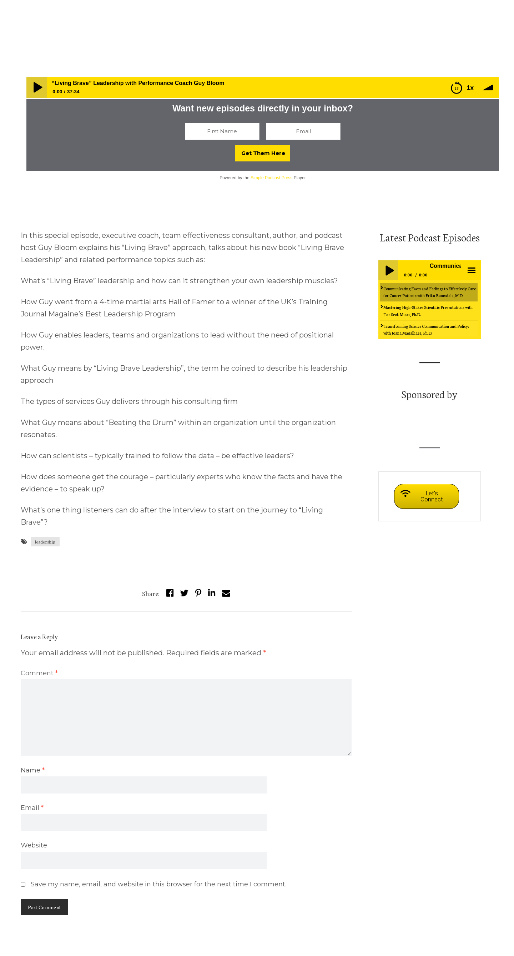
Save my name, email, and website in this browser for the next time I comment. (158, 884)
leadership (45, 542)
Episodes (89, 28)
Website (34, 845)
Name (33, 770)
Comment (39, 673)
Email (32, 808)
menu (470, 270)
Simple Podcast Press (271, 177)
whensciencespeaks (45, 28)
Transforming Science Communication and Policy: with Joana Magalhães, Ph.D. (426, 329)
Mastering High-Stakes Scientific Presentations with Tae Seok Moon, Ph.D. (428, 310)
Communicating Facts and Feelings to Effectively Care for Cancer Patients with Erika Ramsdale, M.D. (429, 292)
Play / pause (388, 270)
